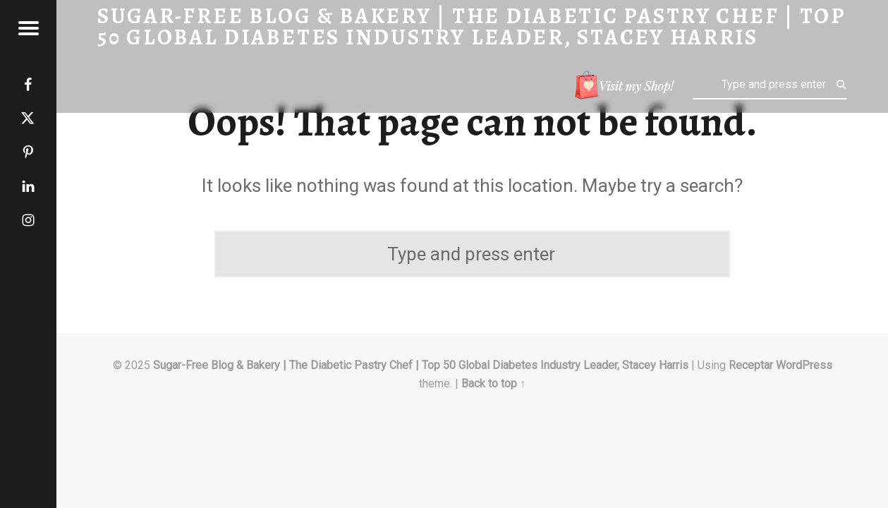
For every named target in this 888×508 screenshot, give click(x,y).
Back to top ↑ (493, 383)
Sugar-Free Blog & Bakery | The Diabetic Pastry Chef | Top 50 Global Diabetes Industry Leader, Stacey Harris (420, 365)
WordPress (804, 365)
